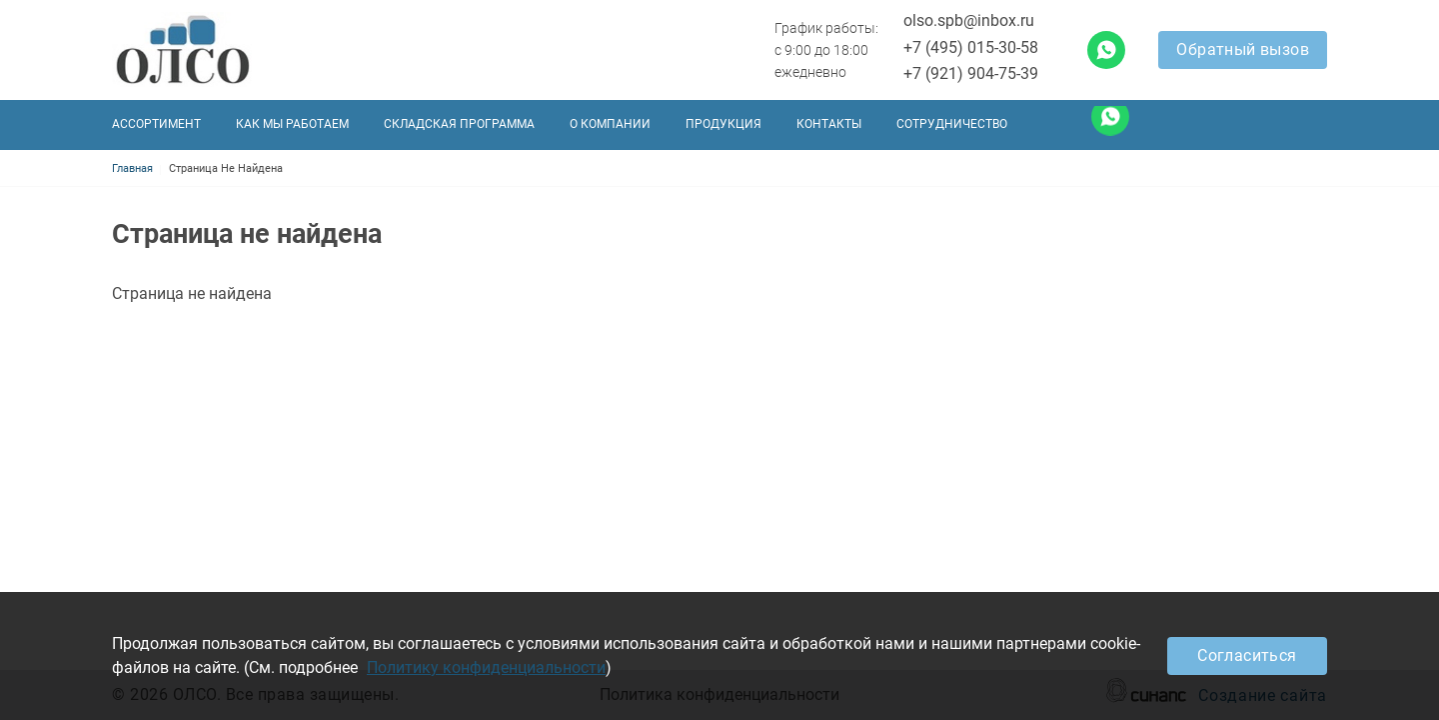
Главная (132, 168)
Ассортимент (156, 124)
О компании (610, 124)
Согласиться (1246, 655)
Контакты (828, 124)
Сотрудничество (951, 124)
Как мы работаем (292, 124)
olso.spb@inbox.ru (968, 20)
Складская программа (459, 124)
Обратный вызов (1242, 49)
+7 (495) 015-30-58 (970, 47)
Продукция (723, 124)
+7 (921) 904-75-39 (970, 73)
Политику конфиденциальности (486, 667)
